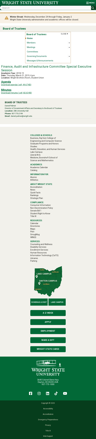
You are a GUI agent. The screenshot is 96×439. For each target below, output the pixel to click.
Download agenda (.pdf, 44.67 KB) (16, 85)
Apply (48, 322)
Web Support (48, 436)
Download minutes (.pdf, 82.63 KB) (16, 93)
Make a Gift (48, 340)
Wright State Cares (48, 349)
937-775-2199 (17, 113)
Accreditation (48, 414)
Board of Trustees (14, 28)
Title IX (48, 431)
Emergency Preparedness (48, 420)
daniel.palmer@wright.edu (21, 116)
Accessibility (48, 409)
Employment (48, 331)
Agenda (6, 82)
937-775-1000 (48, 384)
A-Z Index (48, 313)
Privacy (48, 425)
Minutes (6, 90)
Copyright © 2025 (48, 403)
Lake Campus (57, 302)
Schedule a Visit (39, 302)
